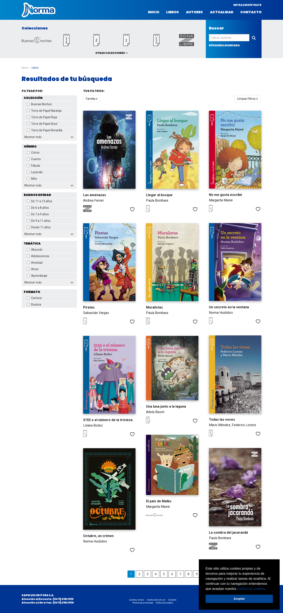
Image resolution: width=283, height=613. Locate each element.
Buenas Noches (39, 104)
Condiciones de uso (156, 600)
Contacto (251, 12)
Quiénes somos (136, 600)
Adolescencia (38, 256)
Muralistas (154, 307)
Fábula (33, 165)
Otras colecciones (110, 53)
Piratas (89, 307)
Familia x (91, 98)
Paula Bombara (157, 200)
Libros (172, 12)
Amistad (35, 262)
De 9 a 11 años (38, 220)
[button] (267, 589)
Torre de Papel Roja (42, 117)
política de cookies (251, 588)
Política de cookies (164, 603)
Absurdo (35, 249)
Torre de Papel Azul (42, 123)
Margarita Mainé (221, 200)
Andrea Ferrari (93, 200)
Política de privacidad (142, 603)
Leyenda (35, 172)
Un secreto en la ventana (229, 307)
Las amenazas (94, 195)
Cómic (33, 152)
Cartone (34, 298)
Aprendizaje (37, 275)
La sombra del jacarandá (228, 533)
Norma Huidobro (221, 313)
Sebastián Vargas (96, 313)
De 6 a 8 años (38, 207)
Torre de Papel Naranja (44, 110)
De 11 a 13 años (39, 201)
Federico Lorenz (244, 425)
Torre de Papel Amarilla (44, 130)
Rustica (34, 304)
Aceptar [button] (239, 598)
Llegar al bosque (159, 195)
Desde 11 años (39, 227)
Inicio (153, 12)
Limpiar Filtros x (247, 98)
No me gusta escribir (225, 195)
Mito (32, 178)
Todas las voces (222, 420)
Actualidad (221, 12)
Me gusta (132, 209)
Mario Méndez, (220, 425)
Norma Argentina (38, 10)
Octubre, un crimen (98, 536)
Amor (33, 269)
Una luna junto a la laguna (166, 406)
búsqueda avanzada (224, 45)
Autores (194, 12)
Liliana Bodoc (93, 425)
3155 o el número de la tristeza (108, 420)
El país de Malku (158, 501)
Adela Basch (155, 412)
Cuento (34, 159)
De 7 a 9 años (38, 214)
